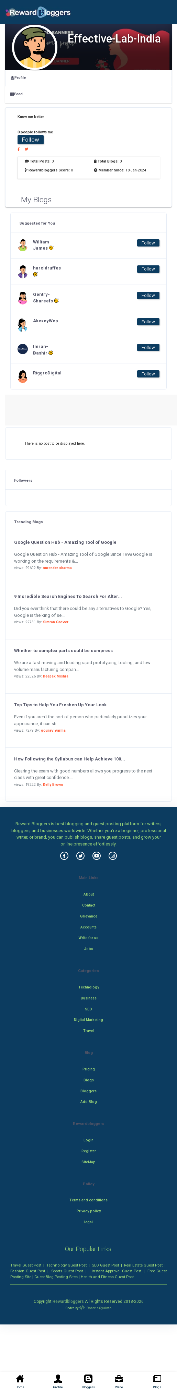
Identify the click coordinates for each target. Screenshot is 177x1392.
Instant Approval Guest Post (116, 1271)
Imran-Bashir (43, 350)
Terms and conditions (88, 1200)
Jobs (88, 949)
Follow (30, 139)
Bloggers (88, 1091)
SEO (88, 1009)
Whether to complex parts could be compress (63, 650)
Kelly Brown (53, 784)
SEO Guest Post (105, 1265)
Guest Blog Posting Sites (56, 1276)
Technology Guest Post (66, 1265)
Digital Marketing (88, 1020)
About (89, 894)
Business (89, 998)
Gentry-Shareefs (46, 297)
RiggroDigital (46, 372)
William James (43, 245)
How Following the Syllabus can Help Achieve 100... (69, 758)
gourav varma (53, 730)
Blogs (89, 1080)
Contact (88, 905)
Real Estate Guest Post (143, 1265)
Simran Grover (55, 622)
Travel (88, 1031)
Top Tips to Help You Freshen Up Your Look (60, 704)
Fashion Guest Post (27, 1271)
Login (88, 1140)
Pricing (88, 1069)
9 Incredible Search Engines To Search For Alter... (68, 596)
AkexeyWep (45, 320)
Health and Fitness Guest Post (107, 1276)
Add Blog (88, 1102)
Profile (18, 77)
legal (88, 1222)
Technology (88, 987)
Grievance (88, 916)
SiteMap (88, 1162)
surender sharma (57, 568)
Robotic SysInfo (95, 1308)
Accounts (88, 927)
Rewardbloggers (68, 1301)
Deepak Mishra (55, 676)
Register (88, 1151)
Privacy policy (89, 1211)
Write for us (88, 938)
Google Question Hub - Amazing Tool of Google (65, 542)
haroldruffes (46, 271)
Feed (16, 94)
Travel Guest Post (25, 1265)
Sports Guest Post (67, 1271)
